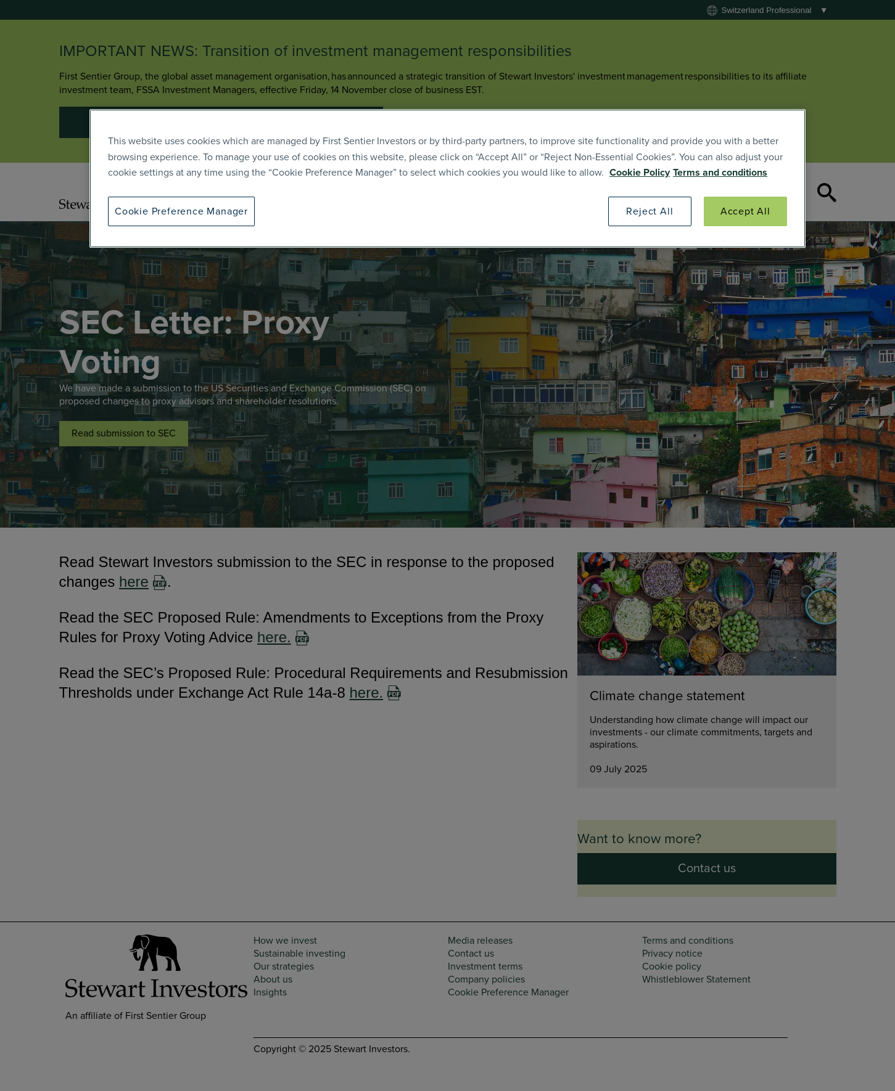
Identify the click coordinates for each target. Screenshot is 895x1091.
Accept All (745, 211)
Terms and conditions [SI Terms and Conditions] (720, 172)
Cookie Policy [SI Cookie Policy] (639, 172)
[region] (447, 178)
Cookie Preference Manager (181, 211)
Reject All (649, 211)
